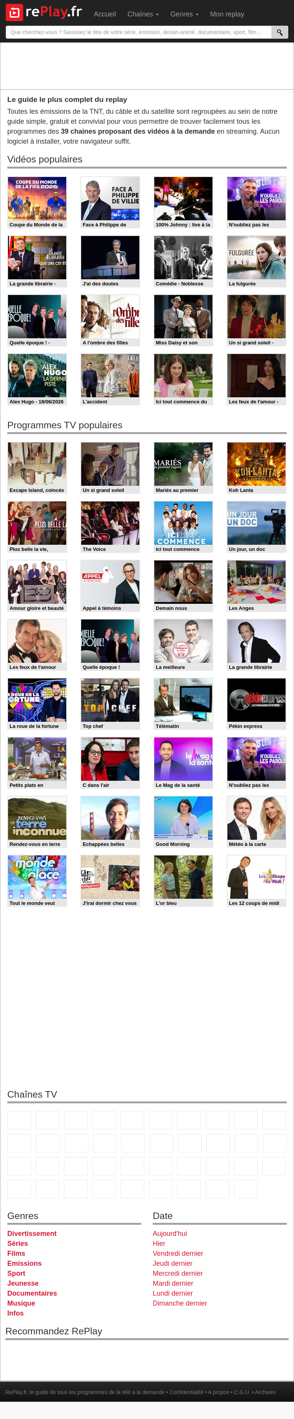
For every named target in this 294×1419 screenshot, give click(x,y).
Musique (21, 1303)
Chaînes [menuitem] (143, 14)
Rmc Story (161, 1143)
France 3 (76, 1120)
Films (16, 1253)
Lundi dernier (173, 1293)
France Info (47, 1166)
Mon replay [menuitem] (227, 14)
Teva (218, 1143)
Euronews (161, 1166)
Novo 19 (19, 1166)
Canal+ (104, 1120)
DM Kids (132, 1189)
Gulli (19, 1189)
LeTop (161, 1189)
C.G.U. (242, 1392)
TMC (246, 1120)
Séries (17, 1243)
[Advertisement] (147, 65)
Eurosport (246, 1166)
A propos (218, 1392)
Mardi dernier (173, 1283)
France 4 (19, 1143)
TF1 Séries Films (76, 1143)
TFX (274, 1120)
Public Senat (217, 1189)
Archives (265, 1392)
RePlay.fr (16, 1392)
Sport (16, 1273)
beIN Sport (217, 1166)
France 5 (132, 1120)
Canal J (47, 1189)
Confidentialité (187, 1392)
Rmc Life (190, 1143)
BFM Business (132, 1166)
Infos (15, 1313)
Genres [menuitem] (184, 14)
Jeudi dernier (173, 1263)
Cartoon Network (76, 1189)
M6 (161, 1120)
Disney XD (104, 1189)
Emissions (24, 1263)
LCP (189, 1189)
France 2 (47, 1120)
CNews (76, 1166)
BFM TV (104, 1166)
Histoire (246, 1189)
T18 (275, 1143)
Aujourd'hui (170, 1233)
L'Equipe (274, 1166)
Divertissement (32, 1233)
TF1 (19, 1120)
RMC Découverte (133, 1143)
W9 (217, 1120)
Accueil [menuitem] (105, 14)
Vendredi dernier (178, 1253)
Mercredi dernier (178, 1273)
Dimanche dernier (180, 1303)
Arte (189, 1120)
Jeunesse (23, 1283)
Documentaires (32, 1293)
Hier (159, 1243)
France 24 (189, 1166)
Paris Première (246, 1143)
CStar (48, 1143)
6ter (105, 1143)
